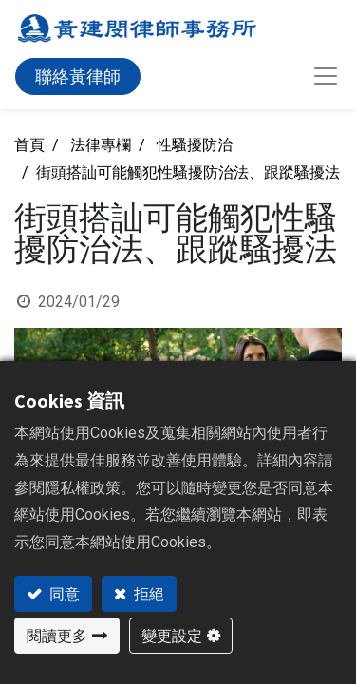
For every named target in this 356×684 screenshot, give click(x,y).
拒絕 (147, 593)
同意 (63, 593)
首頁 (29, 145)
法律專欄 (100, 145)
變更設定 (171, 635)
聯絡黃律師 (78, 76)
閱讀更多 (57, 635)
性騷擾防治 (195, 145)
